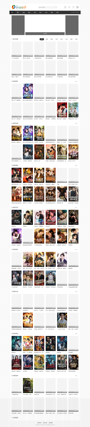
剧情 (57, 12)
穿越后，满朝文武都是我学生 (52, 160)
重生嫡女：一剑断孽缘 (51, 118)
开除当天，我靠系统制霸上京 (40, 226)
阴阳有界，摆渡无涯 (38, 371)
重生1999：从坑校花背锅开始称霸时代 (54, 100)
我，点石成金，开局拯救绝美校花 (53, 268)
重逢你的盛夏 (60, 58)
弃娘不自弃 (36, 394)
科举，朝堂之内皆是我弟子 (52, 310)
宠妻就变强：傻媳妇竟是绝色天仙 (53, 184)
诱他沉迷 (14, 226)
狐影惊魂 (59, 352)
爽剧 (29, 12)
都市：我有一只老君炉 (39, 268)
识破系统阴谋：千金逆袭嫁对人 (41, 287)
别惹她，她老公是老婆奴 (51, 245)
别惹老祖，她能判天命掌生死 (18, 371)
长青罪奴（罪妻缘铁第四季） (74, 310)
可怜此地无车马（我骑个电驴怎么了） (54, 394)
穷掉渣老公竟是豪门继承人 (40, 203)
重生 (18, 12)
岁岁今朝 (48, 226)
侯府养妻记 (25, 310)
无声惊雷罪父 (60, 287)
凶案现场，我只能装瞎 (51, 287)
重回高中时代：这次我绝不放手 (75, 118)
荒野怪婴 (48, 352)
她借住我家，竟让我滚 (73, 203)
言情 (35, 12)
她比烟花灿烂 (71, 226)
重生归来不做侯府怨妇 (28, 118)
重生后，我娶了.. (15, 76)
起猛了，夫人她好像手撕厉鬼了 (30, 352)
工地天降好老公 (15, 394)
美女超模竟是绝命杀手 (51, 203)
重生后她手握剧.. (72, 76)
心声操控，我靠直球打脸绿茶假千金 (31, 160)
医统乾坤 (14, 352)
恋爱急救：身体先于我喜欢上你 (64, 245)
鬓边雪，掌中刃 (71, 160)
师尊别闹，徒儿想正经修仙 (17, 310)
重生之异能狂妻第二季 (28, 142)
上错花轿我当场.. (38, 58)
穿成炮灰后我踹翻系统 (73, 142)
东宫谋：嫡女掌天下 (38, 329)
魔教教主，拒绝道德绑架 (28, 329)
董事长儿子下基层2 (27, 203)
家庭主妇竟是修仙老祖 (16, 203)
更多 (76, 81)
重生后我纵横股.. (49, 58)
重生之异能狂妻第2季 (27, 100)
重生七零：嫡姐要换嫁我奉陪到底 (19, 100)
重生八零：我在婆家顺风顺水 (18, 118)
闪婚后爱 (70, 245)
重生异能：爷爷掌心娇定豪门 (63, 100)
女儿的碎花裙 (15, 287)
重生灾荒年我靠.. (38, 76)
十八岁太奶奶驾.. (15, 58)
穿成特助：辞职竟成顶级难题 (29, 184)
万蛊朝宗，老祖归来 (38, 142)
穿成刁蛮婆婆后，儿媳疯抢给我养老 (19, 160)
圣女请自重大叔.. (49, 76)
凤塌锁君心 (70, 352)
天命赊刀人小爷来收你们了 (74, 394)
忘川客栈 (25, 371)
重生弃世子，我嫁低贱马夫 (63, 118)
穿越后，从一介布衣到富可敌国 (64, 142)
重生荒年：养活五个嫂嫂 (39, 118)
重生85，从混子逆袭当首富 (74, 100)
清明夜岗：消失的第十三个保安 (53, 371)
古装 (46, 12)
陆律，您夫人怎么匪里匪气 (29, 268)
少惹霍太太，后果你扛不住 (63, 226)
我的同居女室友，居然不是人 (18, 184)
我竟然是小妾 (60, 203)
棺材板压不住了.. (72, 58)
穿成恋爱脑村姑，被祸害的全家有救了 (65, 160)
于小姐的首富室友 (38, 245)
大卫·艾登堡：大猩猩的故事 (29, 394)
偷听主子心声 (37, 160)
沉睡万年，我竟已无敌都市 (40, 184)
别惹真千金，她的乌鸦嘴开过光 (64, 268)
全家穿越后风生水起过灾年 (52, 142)
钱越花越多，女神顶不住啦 (17, 268)
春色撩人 (25, 226)
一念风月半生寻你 (61, 329)
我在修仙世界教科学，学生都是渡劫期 (65, 310)
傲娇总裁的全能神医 (27, 245)
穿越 (24, 12)
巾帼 (58, 184)
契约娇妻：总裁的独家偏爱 (17, 245)
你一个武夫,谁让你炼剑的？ (52, 329)
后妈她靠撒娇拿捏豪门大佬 (74, 287)
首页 (12, 12)
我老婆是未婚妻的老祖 (16, 329)
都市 (40, 12)
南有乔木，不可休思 (27, 287)
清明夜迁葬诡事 (71, 371)
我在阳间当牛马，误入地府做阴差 (41, 352)
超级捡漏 (70, 268)
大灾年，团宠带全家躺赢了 (63, 394)
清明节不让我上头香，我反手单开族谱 (65, 371)
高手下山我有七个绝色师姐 (74, 184)
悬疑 (52, 12)
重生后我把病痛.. (26, 76)
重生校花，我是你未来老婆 (40, 100)
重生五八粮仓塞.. (26, 58)
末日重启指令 (60, 76)
